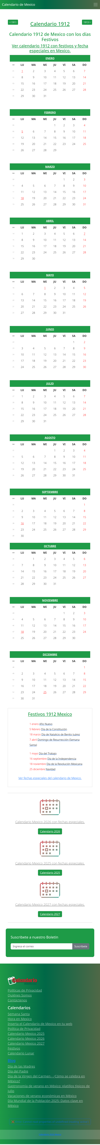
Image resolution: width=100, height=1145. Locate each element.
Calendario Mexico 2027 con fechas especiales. (50, 904)
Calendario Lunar (21, 1053)
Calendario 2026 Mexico (50, 1134)
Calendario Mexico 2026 (26, 1038)
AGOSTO (50, 438)
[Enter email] (41, 946)
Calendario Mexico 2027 (26, 1043)
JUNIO (50, 329)
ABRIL (50, 221)
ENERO (50, 58)
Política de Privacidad (24, 1028)
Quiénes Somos (20, 995)
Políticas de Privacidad (25, 990)
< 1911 (13, 22)
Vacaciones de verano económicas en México (42, 1096)
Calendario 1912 (50, 23)
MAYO (50, 275)
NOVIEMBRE (50, 600)
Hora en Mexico (20, 1019)
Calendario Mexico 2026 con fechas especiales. (50, 822)
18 (22, 198)
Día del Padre (18, 1071)
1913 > (87, 22)
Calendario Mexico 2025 (26, 1033)
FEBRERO (50, 112)
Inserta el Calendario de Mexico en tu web (40, 1024)
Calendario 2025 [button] (50, 872)
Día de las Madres (21, 1066)
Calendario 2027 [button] (50, 914)
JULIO (50, 383)
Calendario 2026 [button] (50, 831)
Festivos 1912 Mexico (50, 714)
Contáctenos (17, 1000)
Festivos (14, 1048)
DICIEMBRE (50, 654)
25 (44, 692)
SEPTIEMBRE (50, 492)
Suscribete (80, 946)
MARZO (50, 167)
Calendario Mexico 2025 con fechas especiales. (50, 863)
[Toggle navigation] (95, 4)
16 (22, 523)
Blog (12, 1060)
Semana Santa (19, 1014)
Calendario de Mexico (18, 4)
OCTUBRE (50, 546)
